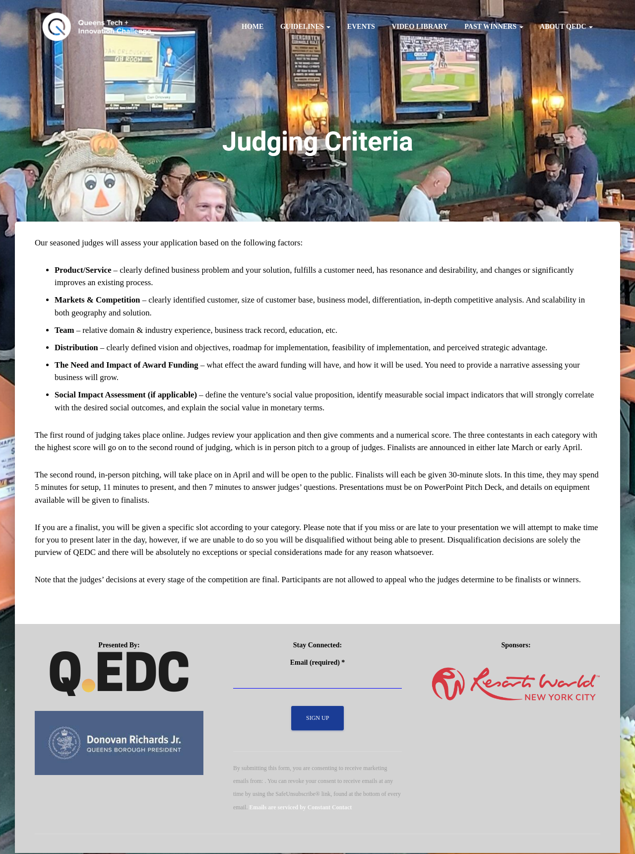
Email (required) (317, 663)
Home (252, 26)
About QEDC (566, 26)
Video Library (419, 26)
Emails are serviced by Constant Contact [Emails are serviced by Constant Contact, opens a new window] (300, 808)
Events (361, 26)
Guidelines (305, 26)
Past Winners (493, 26)
